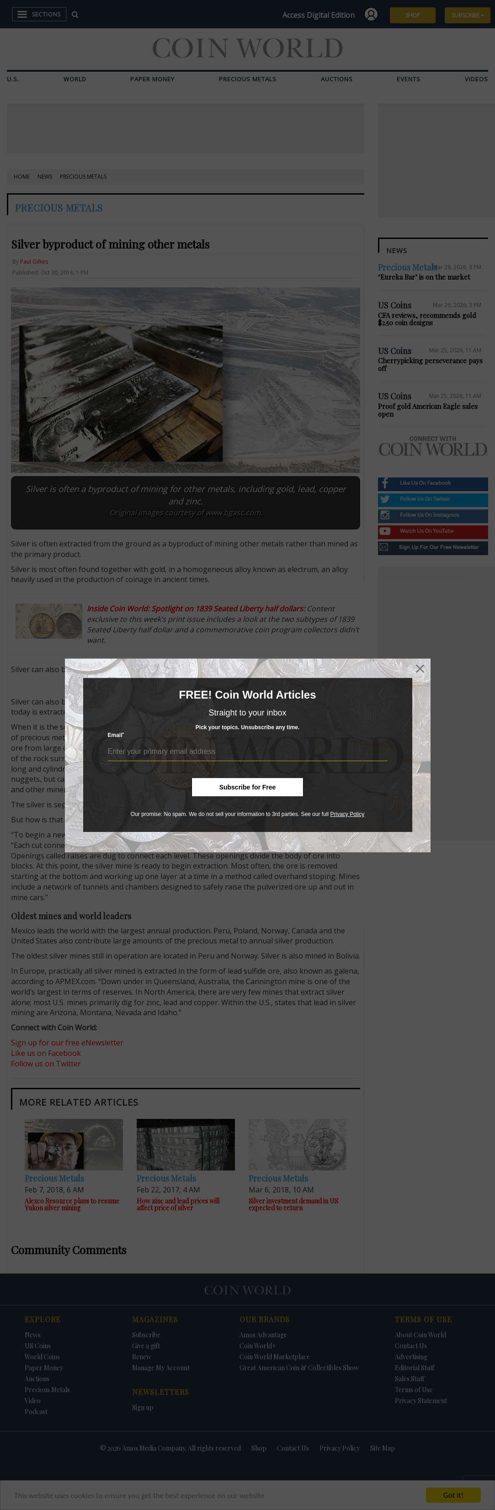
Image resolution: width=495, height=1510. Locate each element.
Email (116, 734)
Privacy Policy (347, 814)
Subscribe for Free (247, 787)
